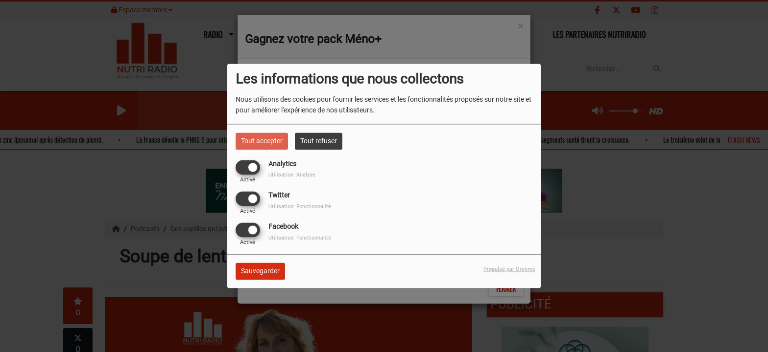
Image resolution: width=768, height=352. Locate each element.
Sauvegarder (260, 271)
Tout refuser (318, 141)
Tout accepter (262, 141)
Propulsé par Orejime (509, 269)
